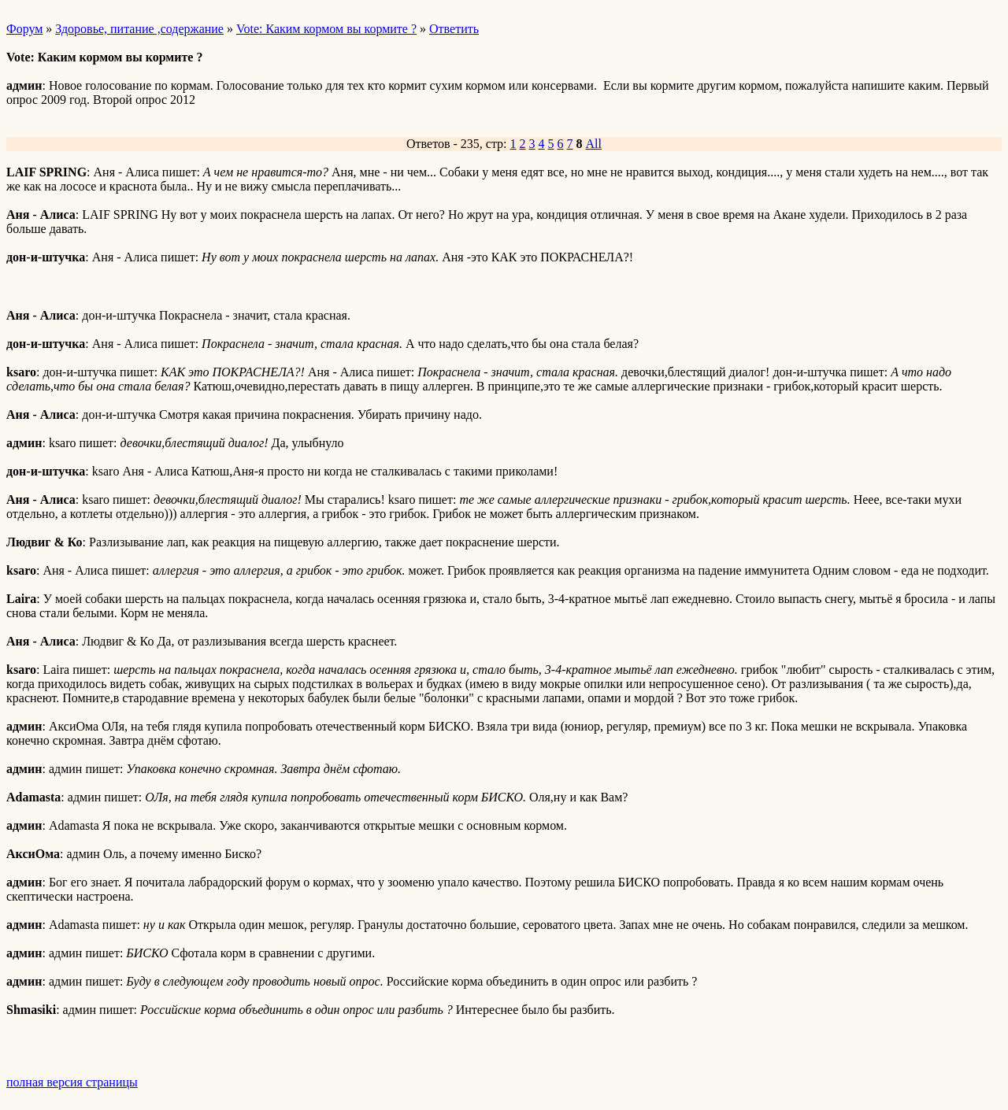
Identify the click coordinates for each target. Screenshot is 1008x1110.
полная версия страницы (72, 1082)
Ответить (454, 28)
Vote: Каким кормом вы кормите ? (326, 28)
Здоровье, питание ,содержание (139, 28)
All (594, 143)
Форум (24, 28)
